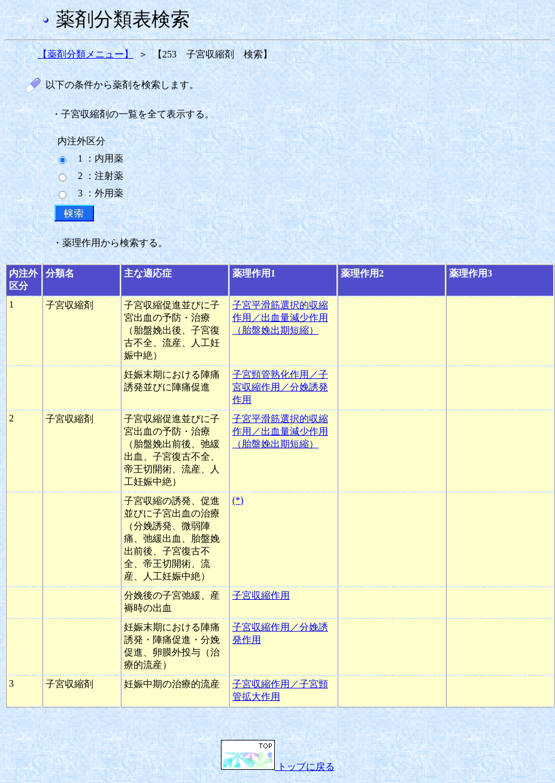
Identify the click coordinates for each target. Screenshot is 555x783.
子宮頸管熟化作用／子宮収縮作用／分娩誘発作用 (280, 387)
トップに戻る (278, 766)
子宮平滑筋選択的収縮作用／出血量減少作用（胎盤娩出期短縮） (280, 317)
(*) (238, 500)
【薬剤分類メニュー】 (86, 54)
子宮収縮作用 (261, 595)
